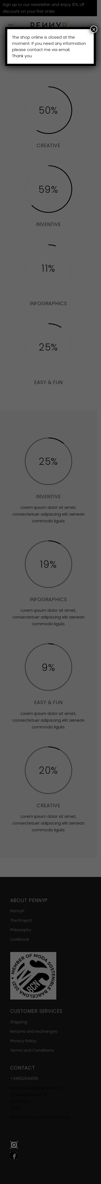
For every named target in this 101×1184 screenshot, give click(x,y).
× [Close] (94, 29)
